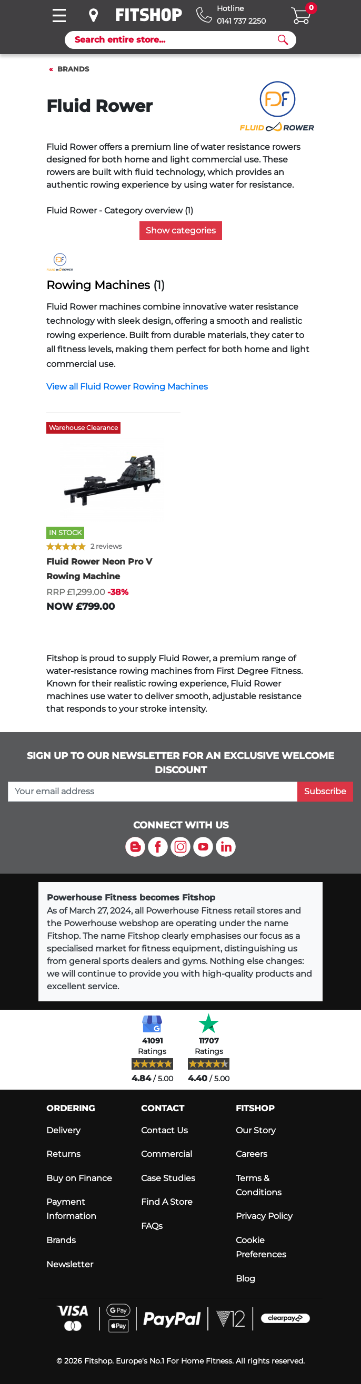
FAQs (152, 1226)
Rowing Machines (98, 285)
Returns (63, 1154)
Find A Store (167, 1202)
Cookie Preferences (261, 1247)
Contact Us (164, 1130)
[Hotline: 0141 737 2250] (231, 15)
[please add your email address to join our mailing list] (153, 792)
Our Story (256, 1130)
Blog (245, 1279)
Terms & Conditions (259, 1185)
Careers (251, 1154)
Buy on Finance (79, 1178)
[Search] (176, 40)
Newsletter (69, 1264)
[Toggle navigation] (59, 15)
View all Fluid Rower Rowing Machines (127, 387)
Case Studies (168, 1178)
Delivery (63, 1130)
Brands (73, 69)
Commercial (166, 1154)
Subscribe (325, 791)
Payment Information (71, 1209)
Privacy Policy (264, 1216)
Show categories (181, 230)
